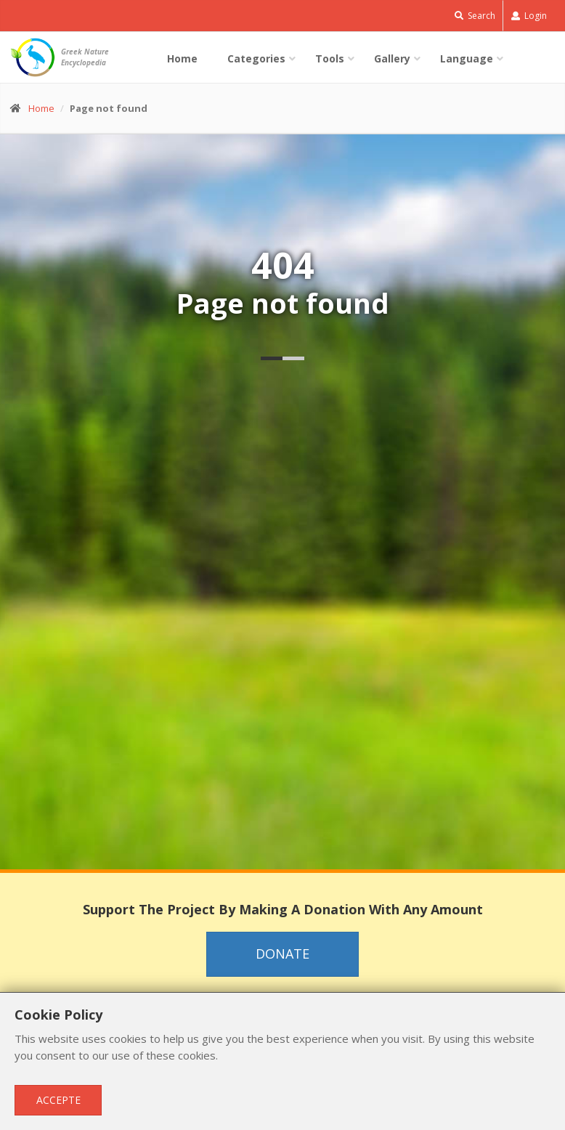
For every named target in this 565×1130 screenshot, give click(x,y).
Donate (282, 953)
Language (466, 58)
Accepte (58, 1100)
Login (529, 15)
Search (475, 15)
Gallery (392, 58)
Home (182, 58)
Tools (329, 58)
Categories (256, 58)
